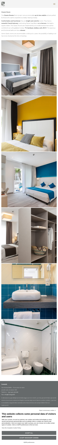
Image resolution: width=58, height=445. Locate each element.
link (16, 402)
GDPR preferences (29, 442)
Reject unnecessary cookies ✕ (47, 410)
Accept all (29, 433)
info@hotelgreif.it (9, 394)
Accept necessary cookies (29, 438)
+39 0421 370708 (13, 392)
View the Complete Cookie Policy (11, 428)
